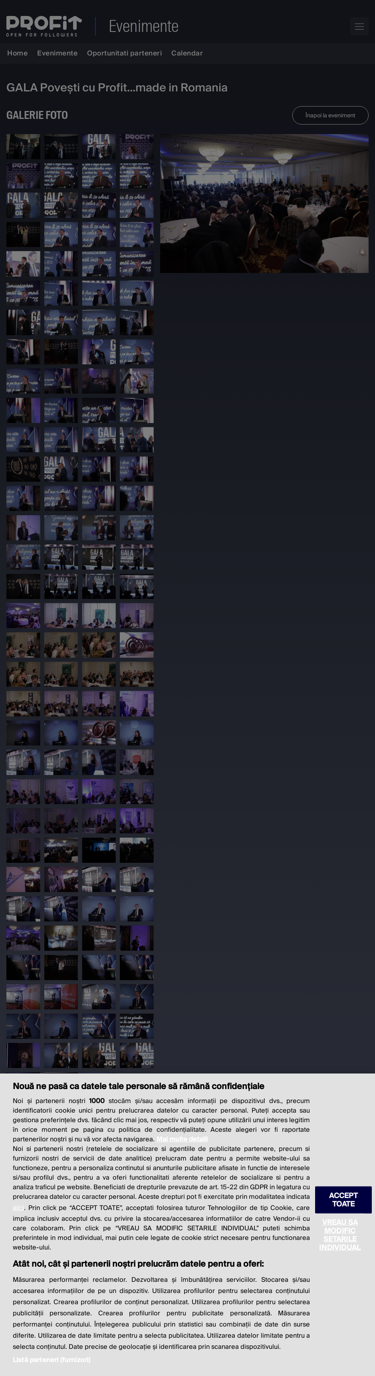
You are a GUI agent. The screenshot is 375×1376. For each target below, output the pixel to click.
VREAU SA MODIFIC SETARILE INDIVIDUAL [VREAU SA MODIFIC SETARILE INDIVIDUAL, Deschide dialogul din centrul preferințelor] (340, 1235)
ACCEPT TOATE (343, 1200)
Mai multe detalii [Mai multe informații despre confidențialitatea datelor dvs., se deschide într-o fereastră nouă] (182, 1139)
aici (18, 1208)
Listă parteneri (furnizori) (51, 1360)
